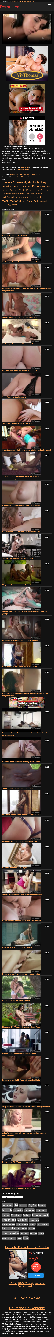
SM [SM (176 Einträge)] (9, 205)
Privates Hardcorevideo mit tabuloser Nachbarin (21, 815)
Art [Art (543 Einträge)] (14, 182)
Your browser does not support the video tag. (27, 29)
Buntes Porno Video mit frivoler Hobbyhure (19, 370)
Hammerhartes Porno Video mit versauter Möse (21, 974)
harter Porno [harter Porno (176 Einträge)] (18, 193)
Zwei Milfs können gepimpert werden (17, 423)
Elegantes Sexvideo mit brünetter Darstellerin (20, 841)
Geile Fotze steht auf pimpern (14, 397)
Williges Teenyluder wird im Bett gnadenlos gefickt (22, 894)
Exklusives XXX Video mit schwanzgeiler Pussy (21, 505)
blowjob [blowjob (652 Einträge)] (44, 182)
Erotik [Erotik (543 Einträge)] (35, 186)
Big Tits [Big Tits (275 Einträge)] (28, 182)
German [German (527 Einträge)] (45, 190)
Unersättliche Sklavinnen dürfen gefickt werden (21, 762)
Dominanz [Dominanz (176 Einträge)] (27, 186)
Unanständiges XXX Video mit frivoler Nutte (19, 667)
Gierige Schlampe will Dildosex (14, 235)
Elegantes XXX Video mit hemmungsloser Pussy (21, 1027)
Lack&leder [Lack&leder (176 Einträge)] (7, 197)
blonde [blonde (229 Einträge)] (35, 182)
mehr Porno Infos (8, 163)
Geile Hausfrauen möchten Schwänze (17, 947)
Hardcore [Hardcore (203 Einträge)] (6, 193)
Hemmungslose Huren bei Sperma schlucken (20, 640)
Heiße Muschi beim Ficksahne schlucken (18, 1188)
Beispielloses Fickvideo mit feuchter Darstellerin (21, 921)
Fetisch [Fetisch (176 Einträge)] (5, 190)
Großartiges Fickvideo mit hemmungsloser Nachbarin (23, 344)
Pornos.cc (9, 7)
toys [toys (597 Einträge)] (14, 204)
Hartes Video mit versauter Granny (16, 1000)
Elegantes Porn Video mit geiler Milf (16, 585)
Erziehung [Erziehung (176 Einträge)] (45, 186)
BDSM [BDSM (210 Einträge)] (19, 182)
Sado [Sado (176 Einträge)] (36, 201)
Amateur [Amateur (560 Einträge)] (7, 182)
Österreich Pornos (19, 1)
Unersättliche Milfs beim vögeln (14, 868)
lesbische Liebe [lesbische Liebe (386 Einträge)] (27, 197)
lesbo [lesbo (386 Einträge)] (40, 197)
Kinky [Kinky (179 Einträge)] (39, 193)
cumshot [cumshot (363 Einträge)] (16, 186)
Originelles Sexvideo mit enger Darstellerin (19, 1053)
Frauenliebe (14, 174)
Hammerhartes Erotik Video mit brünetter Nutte (21, 1080)
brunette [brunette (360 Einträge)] (6, 186)
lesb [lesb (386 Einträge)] (15, 197)
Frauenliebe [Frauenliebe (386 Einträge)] (33, 190)
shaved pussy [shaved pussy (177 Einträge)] (9, 1238)
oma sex (30, 1)
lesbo (38, 174)
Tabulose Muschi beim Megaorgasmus (17, 558)
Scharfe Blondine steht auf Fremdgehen (18, 788)
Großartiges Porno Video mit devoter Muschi (20, 262)
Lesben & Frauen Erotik (23, 177)
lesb (21, 174)
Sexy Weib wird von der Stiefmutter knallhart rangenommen (26, 1107)
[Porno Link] (27, 63)
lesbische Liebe (30, 174)
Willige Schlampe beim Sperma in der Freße (19, 317)
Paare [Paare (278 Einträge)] (30, 201)
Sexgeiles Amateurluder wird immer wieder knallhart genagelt (26, 450)
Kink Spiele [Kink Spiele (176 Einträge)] (30, 193)
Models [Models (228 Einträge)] (22, 201)
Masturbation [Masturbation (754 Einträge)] (10, 201)
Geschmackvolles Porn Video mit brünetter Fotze (21, 532)
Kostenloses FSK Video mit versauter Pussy (19, 1162)
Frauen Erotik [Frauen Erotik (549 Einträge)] (17, 190)
